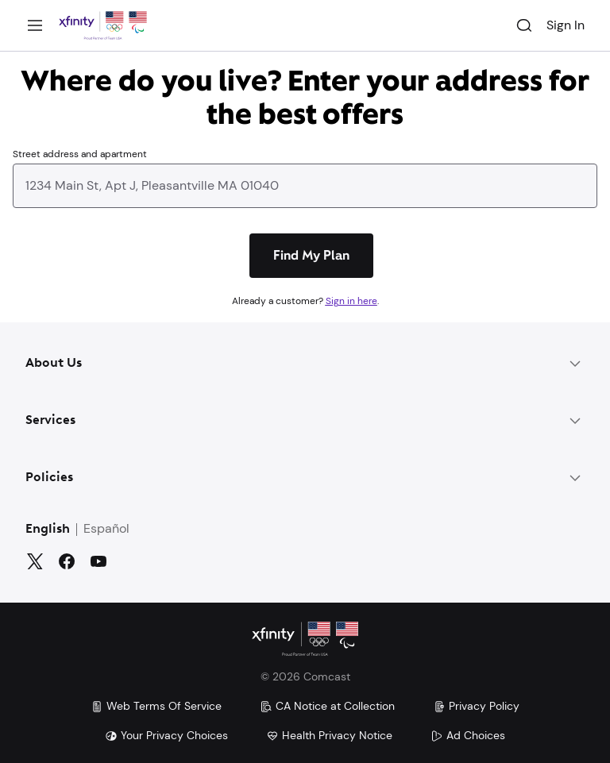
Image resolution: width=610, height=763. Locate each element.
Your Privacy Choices (166, 735)
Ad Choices (467, 735)
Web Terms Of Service (156, 706)
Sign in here (351, 301)
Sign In (565, 25)
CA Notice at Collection (327, 706)
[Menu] (35, 25)
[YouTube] (98, 561)
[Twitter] (34, 561)
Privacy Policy (476, 706)
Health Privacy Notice (329, 735)
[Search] (524, 25)
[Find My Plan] (311, 255)
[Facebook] (66, 561)
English (47, 529)
